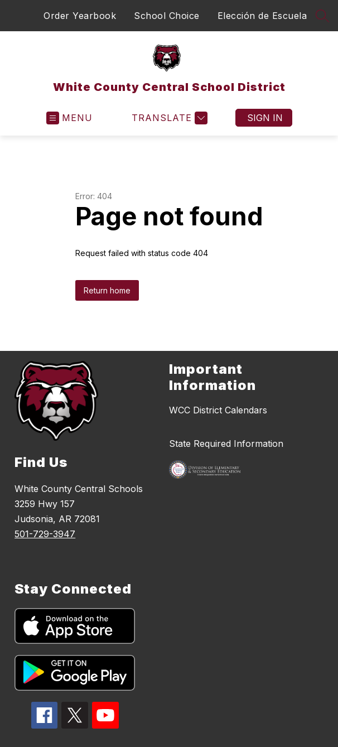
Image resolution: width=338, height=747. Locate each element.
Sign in (265, 117)
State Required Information (226, 443)
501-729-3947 (45, 533)
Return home (107, 290)
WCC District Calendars (218, 410)
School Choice (167, 15)
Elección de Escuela (262, 15)
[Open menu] (69, 118)
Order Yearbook (80, 15)
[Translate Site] (168, 118)
